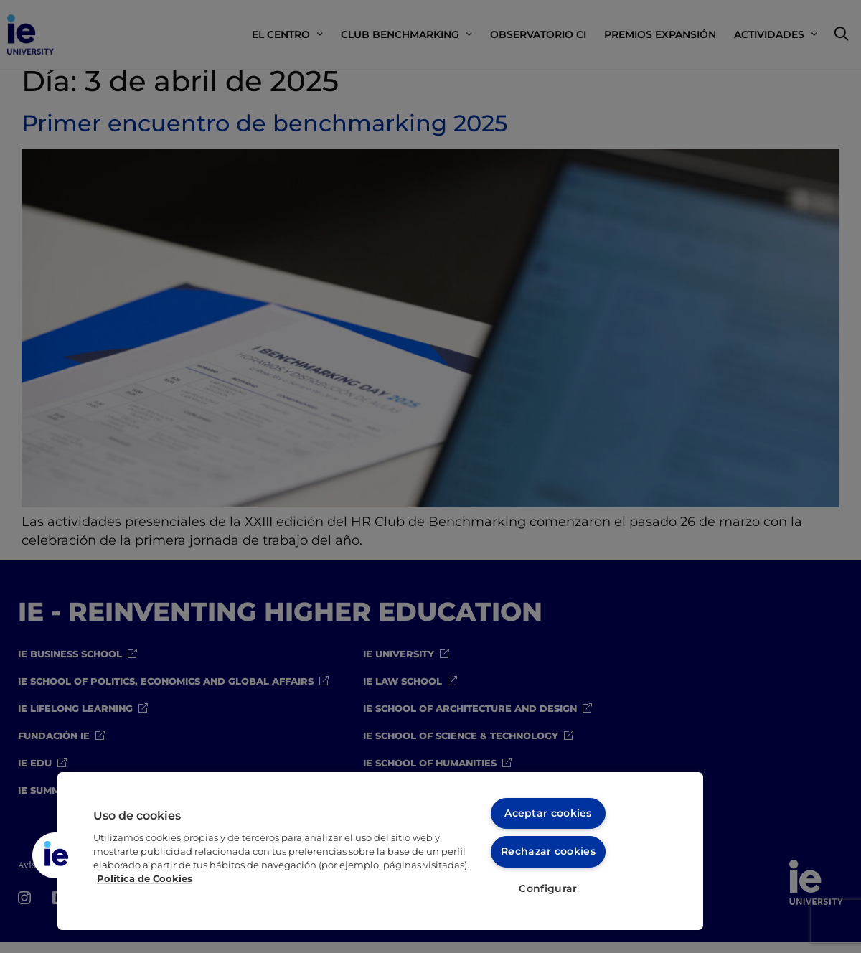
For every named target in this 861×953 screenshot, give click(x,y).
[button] (55, 855)
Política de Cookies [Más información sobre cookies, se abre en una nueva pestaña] (144, 877)
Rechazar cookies (548, 849)
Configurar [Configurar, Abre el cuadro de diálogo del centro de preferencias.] (547, 888)
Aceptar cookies (548, 810)
